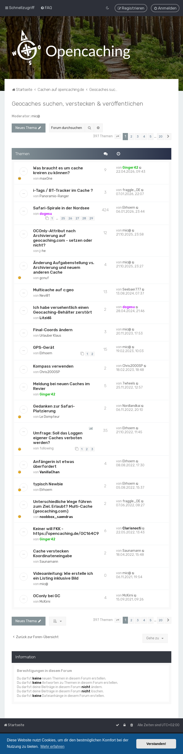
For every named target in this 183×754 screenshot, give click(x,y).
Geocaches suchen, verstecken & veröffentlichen (77, 103)
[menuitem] (46, 7)
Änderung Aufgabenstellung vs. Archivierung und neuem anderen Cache (63, 267)
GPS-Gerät (43, 347)
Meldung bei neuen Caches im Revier (61, 386)
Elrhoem (128, 207)
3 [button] (138, 136)
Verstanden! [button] (156, 744)
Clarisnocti (131, 528)
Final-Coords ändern (52, 329)
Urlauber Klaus (50, 335)
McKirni (45, 601)
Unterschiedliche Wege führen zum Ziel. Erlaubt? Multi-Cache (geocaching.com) (62, 506)
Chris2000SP (50, 372)
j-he (43, 251)
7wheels (128, 383)
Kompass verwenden (53, 366)
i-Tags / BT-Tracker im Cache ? (63, 190)
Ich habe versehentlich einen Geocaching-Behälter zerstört (62, 309)
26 (70, 218)
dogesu (46, 214)
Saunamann (49, 561)
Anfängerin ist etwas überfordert (53, 463)
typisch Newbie (48, 483)
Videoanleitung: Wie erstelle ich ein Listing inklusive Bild (63, 575)
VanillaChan (50, 472)
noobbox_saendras (56, 517)
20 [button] (161, 136)
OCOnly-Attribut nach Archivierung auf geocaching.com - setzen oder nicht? (62, 237)
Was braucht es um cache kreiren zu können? (58, 170)
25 (63, 218)
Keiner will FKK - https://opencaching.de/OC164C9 (66, 531)
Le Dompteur (50, 416)
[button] (118, 136)
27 (77, 218)
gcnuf (44, 278)
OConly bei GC (46, 595)
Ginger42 (130, 167)
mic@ (35, 116)
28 (84, 218)
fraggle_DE (131, 190)
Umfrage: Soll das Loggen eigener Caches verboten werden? (57, 437)
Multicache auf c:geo (53, 289)
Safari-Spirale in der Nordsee (61, 207)
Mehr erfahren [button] (53, 746)
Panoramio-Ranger (54, 196)
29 (91, 218)
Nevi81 (45, 295)
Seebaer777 (131, 289)
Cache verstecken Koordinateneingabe (52, 553)
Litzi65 (45, 318)
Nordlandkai (131, 406)
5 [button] (151, 136)
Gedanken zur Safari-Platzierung (54, 408)
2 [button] (131, 136)
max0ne (46, 178)
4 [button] (144, 136)
